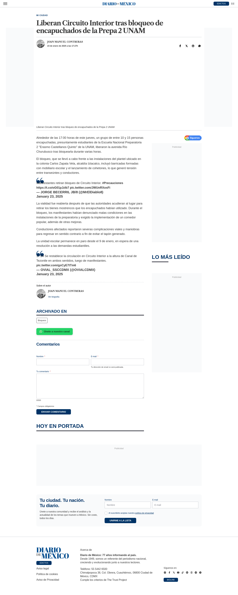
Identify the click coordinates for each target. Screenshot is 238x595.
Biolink (171, 580)
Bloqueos (42, 320)
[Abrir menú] (5, 4)
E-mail (94, 356)
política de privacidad (144, 513)
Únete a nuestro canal (54, 331)
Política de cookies (47, 574)
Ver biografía (53, 297)
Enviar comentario (53, 411)
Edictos (44, 563)
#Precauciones (112, 183)
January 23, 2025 (49, 196)
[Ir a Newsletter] (233, 4)
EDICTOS (221, 3)
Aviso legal (42, 568)
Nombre (40, 356)
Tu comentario (43, 371)
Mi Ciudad (42, 15)
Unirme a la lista (120, 520)
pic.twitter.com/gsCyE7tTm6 (56, 265)
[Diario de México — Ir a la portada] (119, 4)
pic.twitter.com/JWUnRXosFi (90, 187)
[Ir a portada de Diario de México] (52, 553)
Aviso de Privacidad (47, 579)
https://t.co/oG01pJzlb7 (52, 187)
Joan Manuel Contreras (65, 41)
